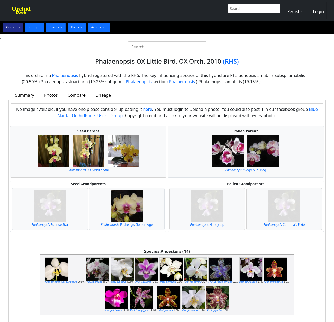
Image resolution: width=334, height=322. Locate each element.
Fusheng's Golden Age (127, 224)
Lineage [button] (104, 95)
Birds (75, 27)
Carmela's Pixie (284, 224)
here (147, 109)
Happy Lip (207, 224)
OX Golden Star (88, 170)
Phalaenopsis (65, 75)
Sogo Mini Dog (245, 170)
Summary (24, 95)
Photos (51, 95)
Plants (54, 27)
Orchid (11, 27)
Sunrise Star (50, 224)
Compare (77, 95)
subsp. (61, 281)
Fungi (33, 27)
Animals (98, 27)
